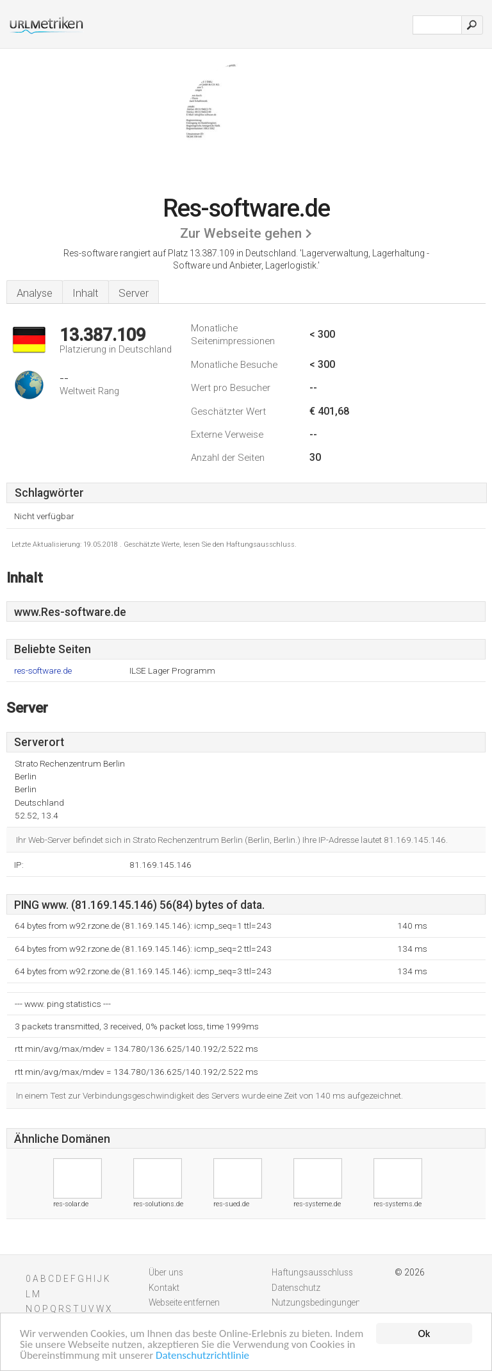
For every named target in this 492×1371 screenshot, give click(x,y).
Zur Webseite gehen (241, 233)
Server (134, 293)
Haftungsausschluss (312, 1272)
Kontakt (164, 1288)
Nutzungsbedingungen (316, 1302)
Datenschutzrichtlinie (202, 1356)
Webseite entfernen (184, 1302)
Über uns (166, 1272)
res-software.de (43, 671)
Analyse (35, 293)
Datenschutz (296, 1288)
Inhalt (85, 293)
